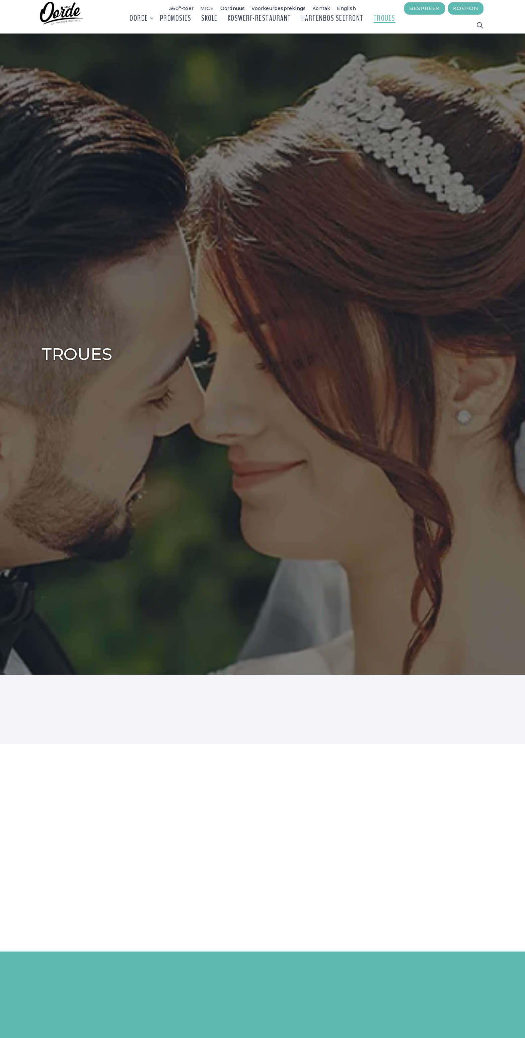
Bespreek (424, 8)
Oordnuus (232, 8)
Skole (209, 25)
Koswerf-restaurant (259, 25)
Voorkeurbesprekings (278, 8)
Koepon (465, 8)
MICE (207, 8)
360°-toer (181, 8)
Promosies (176, 25)
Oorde (139, 25)
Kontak (321, 8)
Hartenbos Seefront (332, 25)
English (346, 8)
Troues (384, 25)
